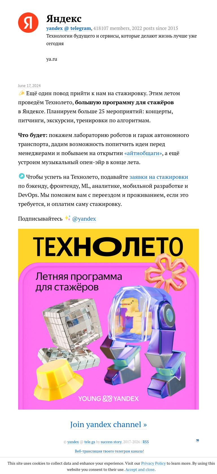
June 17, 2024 (29, 85)
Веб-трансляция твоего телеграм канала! (109, 451)
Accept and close (140, 469)
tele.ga (89, 442)
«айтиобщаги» (143, 153)
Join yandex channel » (108, 424)
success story (111, 442)
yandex (73, 442)
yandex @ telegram (68, 28)
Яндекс (64, 18)
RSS (146, 442)
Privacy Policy (153, 463)
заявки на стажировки (158, 177)
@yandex (84, 218)
